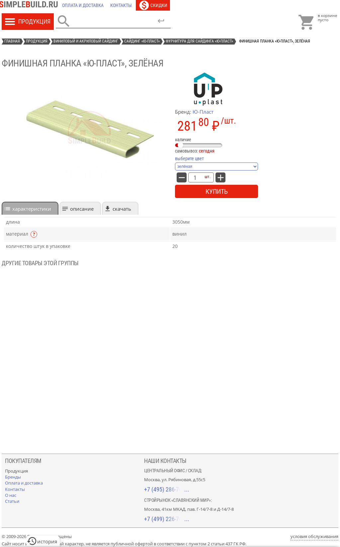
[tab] (30, 208)
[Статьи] (12, 501)
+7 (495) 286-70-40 (166, 489)
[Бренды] (13, 477)
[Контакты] (121, 5)
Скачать (122, 208)
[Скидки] (153, 5)
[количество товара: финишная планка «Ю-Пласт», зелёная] (195, 177)
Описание (82, 208)
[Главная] (30, 5)
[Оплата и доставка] (82, 5)
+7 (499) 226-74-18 (166, 518)
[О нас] (10, 495)
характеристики (31, 208)
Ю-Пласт (203, 111)
